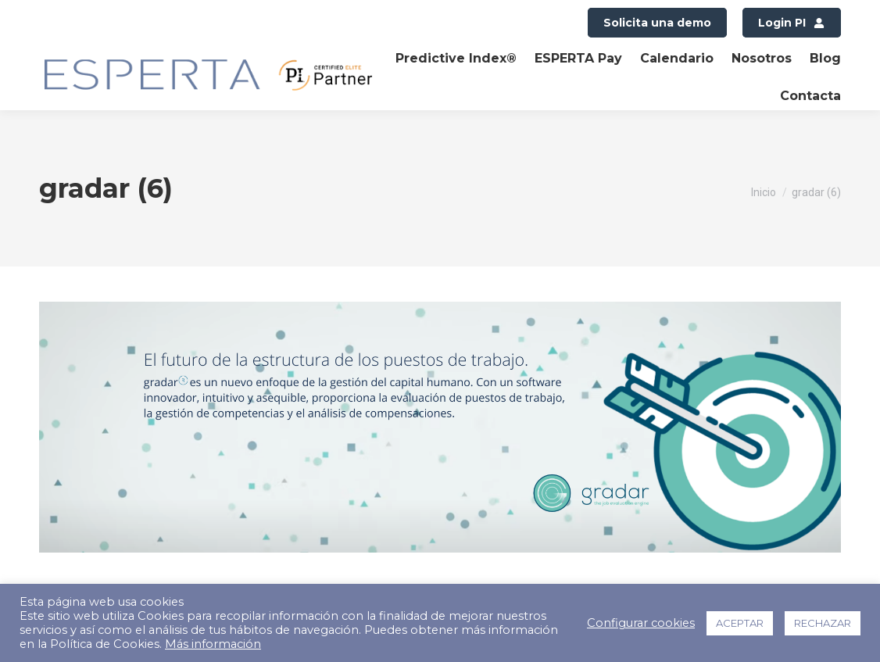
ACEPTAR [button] (740, 623)
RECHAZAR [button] (822, 623)
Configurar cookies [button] (641, 623)
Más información (213, 644)
